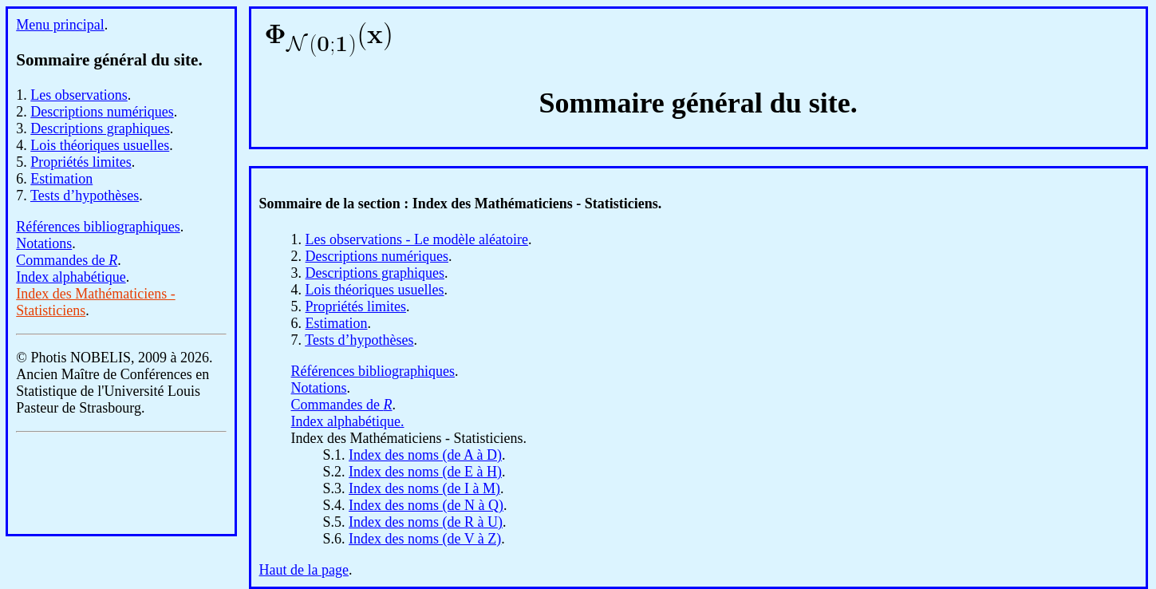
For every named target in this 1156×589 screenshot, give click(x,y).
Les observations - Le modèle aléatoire (417, 239)
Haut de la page (304, 570)
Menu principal (60, 25)
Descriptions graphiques (99, 128)
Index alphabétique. (347, 421)
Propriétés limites (80, 162)
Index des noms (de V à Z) (425, 539)
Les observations (78, 95)
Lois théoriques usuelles (99, 145)
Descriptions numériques (101, 112)
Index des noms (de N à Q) (426, 505)
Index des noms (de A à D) (425, 455)
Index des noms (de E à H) (425, 472)
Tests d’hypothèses (84, 196)
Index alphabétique (70, 277)
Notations (44, 243)
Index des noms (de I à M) (424, 488)
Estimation (61, 179)
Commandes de (66, 260)
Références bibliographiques (98, 227)
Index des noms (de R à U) (426, 522)
